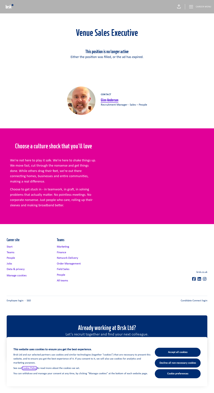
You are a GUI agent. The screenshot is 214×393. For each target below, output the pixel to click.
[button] (179, 6)
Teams (10, 252)
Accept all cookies (177, 352)
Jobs (9, 263)
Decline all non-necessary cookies (177, 363)
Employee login (15, 300)
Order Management (69, 263)
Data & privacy (16, 269)
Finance (61, 252)
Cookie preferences (177, 373)
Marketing (63, 246)
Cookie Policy (29, 368)
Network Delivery (67, 258)
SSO (29, 300)
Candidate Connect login (194, 300)
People (11, 258)
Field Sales (63, 269)
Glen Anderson (109, 100)
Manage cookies (17, 275)
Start (10, 246)
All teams (62, 280)
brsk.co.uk (201, 272)
